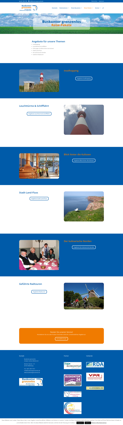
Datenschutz (94, 1)
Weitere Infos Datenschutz (98, 423)
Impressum (101, 1)
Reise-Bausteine (75, 8)
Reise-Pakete (88, 8)
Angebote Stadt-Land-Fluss (39, 198)
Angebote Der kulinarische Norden (84, 247)
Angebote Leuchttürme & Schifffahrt (39, 114)
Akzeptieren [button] (80, 423)
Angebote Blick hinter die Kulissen (84, 160)
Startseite (54, 8)
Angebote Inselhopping (84, 78)
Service (97, 8)
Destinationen (63, 8)
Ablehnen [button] (88, 423)
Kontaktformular (61, 339)
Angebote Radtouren (39, 292)
